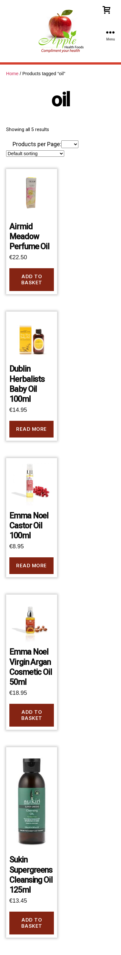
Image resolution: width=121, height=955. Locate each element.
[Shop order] (35, 153)
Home (12, 73)
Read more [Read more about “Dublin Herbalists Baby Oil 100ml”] (31, 429)
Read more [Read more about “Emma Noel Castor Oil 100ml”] (31, 565)
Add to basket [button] (31, 279)
